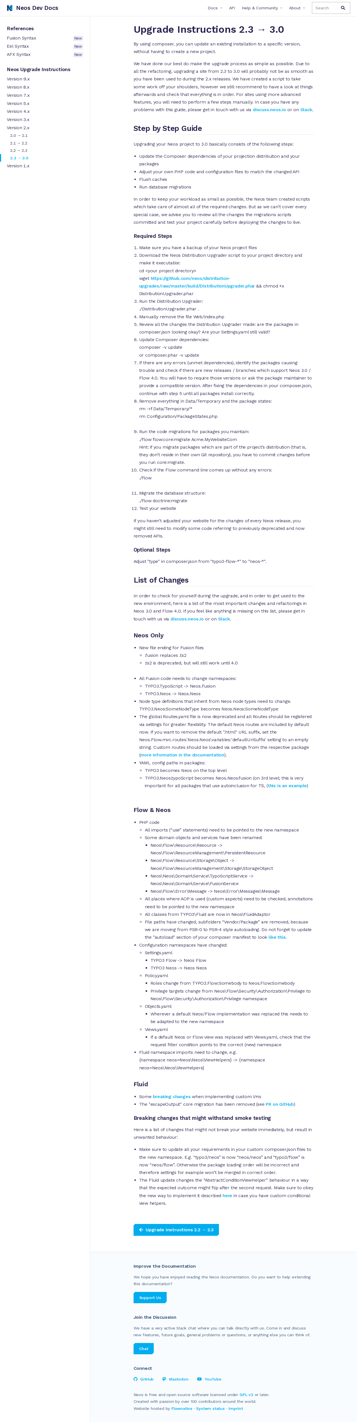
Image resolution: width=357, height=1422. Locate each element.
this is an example (287, 785)
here (228, 1195)
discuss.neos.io (269, 109)
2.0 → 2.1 (19, 135)
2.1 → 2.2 (18, 143)
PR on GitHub (280, 1104)
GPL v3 (246, 1394)
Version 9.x (18, 79)
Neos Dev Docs (32, 8)
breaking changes (172, 1096)
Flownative (181, 1408)
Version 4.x (18, 111)
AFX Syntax (45, 54)
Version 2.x (18, 127)
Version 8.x (18, 87)
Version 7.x (18, 95)
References (20, 28)
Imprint (236, 1408)
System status (210, 1408)
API (232, 8)
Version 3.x (18, 119)
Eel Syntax (45, 46)
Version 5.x (18, 103)
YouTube (209, 1379)
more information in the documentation (182, 755)
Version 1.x (18, 165)
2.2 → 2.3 (18, 150)
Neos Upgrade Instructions (38, 69)
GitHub (144, 1379)
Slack (306, 109)
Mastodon (175, 1379)
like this (277, 937)
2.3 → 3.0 (19, 158)
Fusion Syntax (45, 38)
